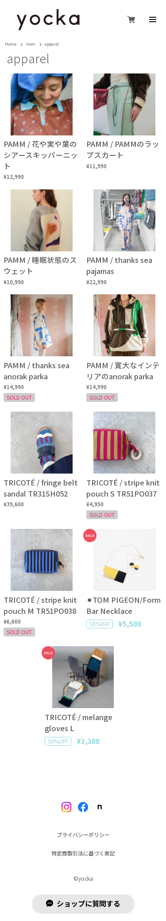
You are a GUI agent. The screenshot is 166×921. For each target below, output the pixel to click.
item (30, 44)
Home (10, 44)
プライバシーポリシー (83, 834)
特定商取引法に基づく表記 (83, 853)
